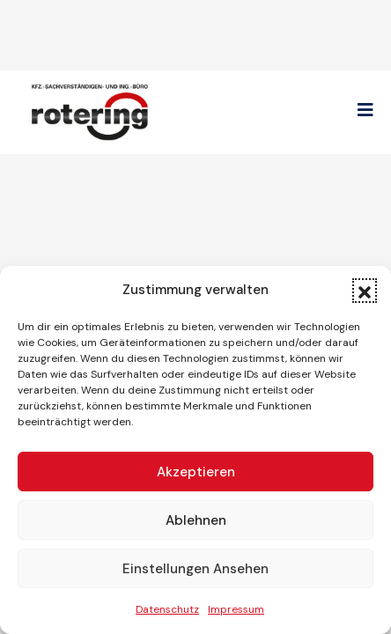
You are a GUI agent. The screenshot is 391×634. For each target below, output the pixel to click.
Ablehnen (196, 520)
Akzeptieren (196, 472)
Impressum (236, 609)
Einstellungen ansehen (195, 569)
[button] (364, 290)
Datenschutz (167, 609)
